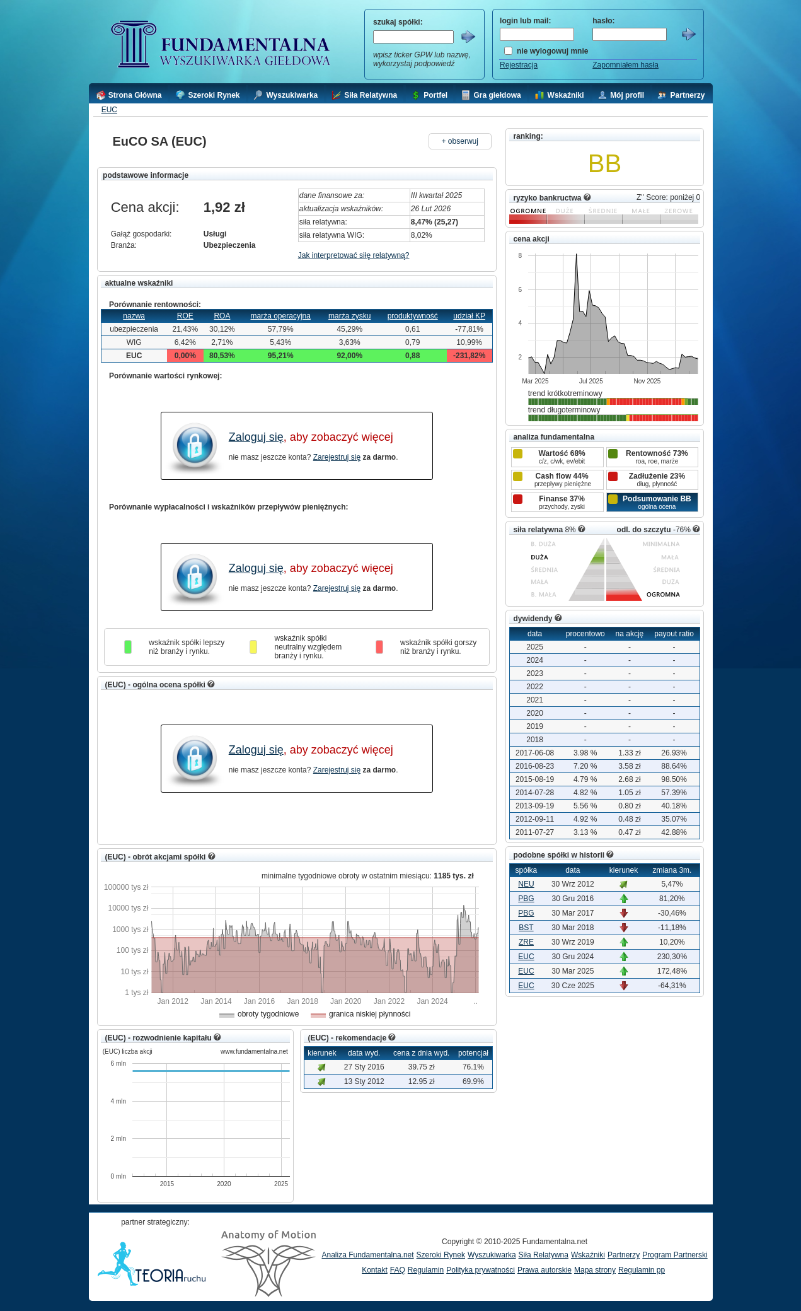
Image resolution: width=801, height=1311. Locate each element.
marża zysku (349, 316)
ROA (222, 316)
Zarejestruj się (336, 457)
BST (526, 927)
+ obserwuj (460, 141)
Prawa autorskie (544, 1270)
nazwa (134, 316)
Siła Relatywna (543, 1254)
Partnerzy (624, 1254)
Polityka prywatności (480, 1270)
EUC (109, 109)
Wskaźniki (588, 1254)
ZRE (526, 942)
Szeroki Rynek (441, 1254)
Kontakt (375, 1270)
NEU (526, 884)
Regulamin (426, 1270)
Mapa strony (595, 1270)
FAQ (397, 1270)
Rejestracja (519, 65)
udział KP (469, 316)
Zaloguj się (256, 437)
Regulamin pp (641, 1270)
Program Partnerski (674, 1254)
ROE (185, 316)
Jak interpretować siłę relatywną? (354, 255)
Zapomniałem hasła (625, 65)
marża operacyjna (281, 316)
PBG (526, 898)
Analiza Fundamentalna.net (368, 1254)
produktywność (413, 316)
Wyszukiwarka (492, 1254)
